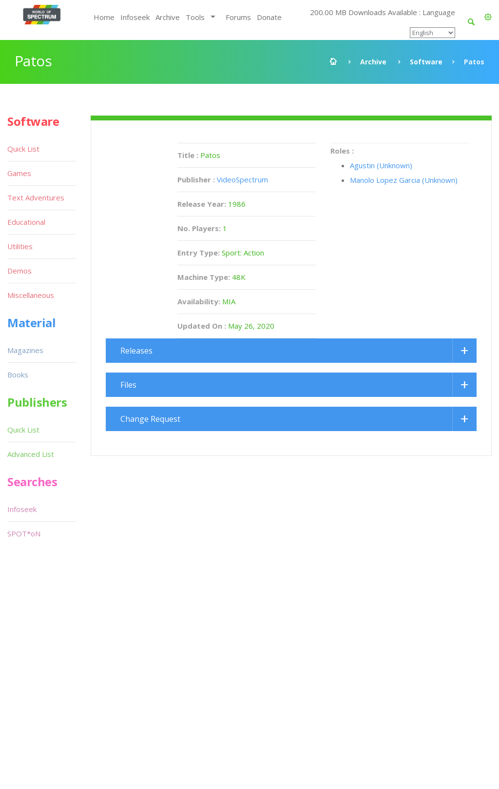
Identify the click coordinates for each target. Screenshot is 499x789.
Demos (19, 271)
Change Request (150, 419)
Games (19, 173)
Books (17, 374)
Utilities (20, 246)
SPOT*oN (23, 533)
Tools (195, 17)
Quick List (23, 149)
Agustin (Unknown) (381, 165)
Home (104, 17)
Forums (238, 17)
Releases (136, 350)
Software (426, 61)
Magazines (25, 350)
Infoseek (135, 17)
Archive (167, 17)
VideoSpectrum (242, 179)
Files (128, 384)
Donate (269, 17)
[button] (488, 17)
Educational (26, 222)
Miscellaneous (30, 295)
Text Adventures (35, 197)
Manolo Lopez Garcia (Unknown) (404, 180)
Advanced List (30, 454)
